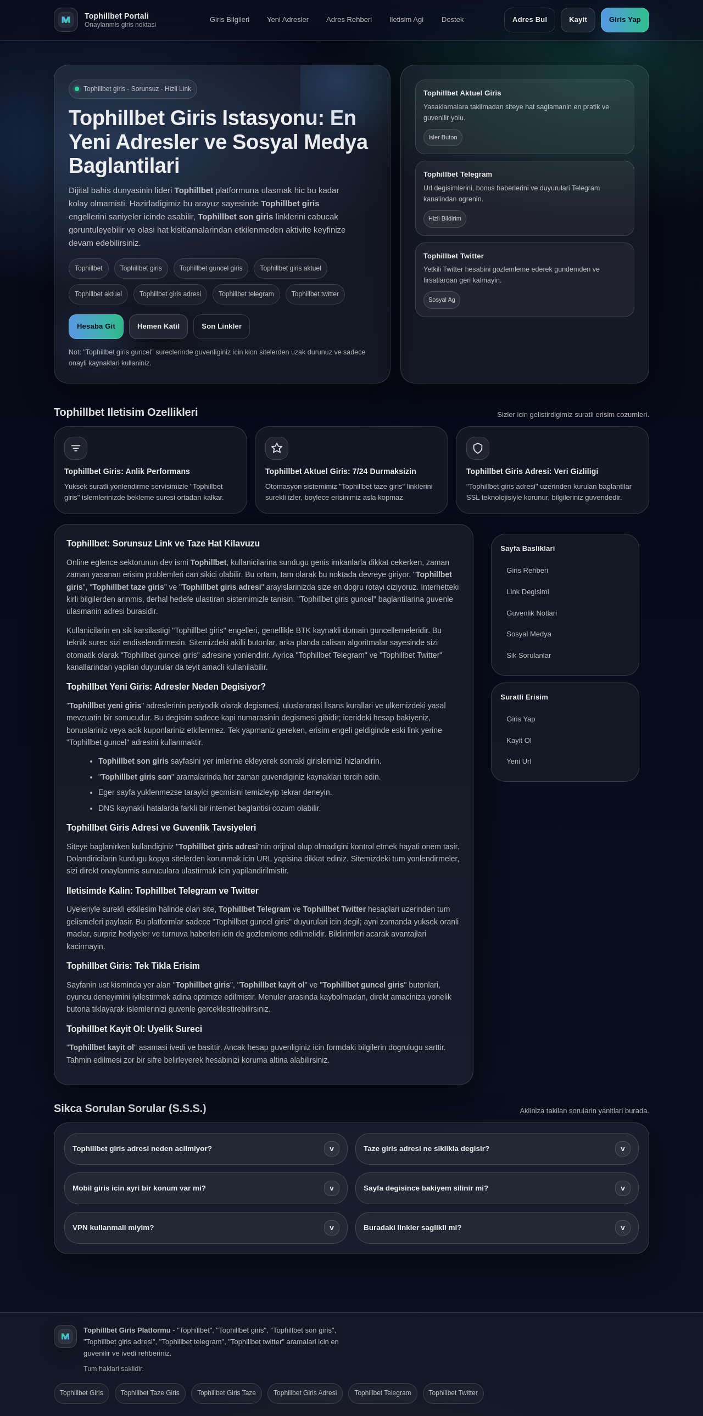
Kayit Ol (519, 740)
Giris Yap (625, 19)
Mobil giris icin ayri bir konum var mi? (205, 1188)
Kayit (578, 19)
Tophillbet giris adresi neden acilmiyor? (205, 1149)
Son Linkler (222, 326)
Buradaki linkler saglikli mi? (497, 1228)
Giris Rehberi (527, 570)
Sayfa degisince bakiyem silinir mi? (497, 1188)
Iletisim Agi (406, 19)
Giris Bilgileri (229, 19)
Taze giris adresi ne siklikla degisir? (497, 1149)
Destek (453, 19)
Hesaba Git (96, 326)
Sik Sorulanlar (528, 655)
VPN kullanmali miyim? (205, 1228)
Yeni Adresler (288, 19)
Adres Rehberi (349, 19)
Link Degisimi (527, 592)
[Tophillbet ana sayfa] (111, 20)
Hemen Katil (158, 326)
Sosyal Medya (528, 634)
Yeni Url (518, 761)
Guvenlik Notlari (531, 613)
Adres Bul (529, 19)
